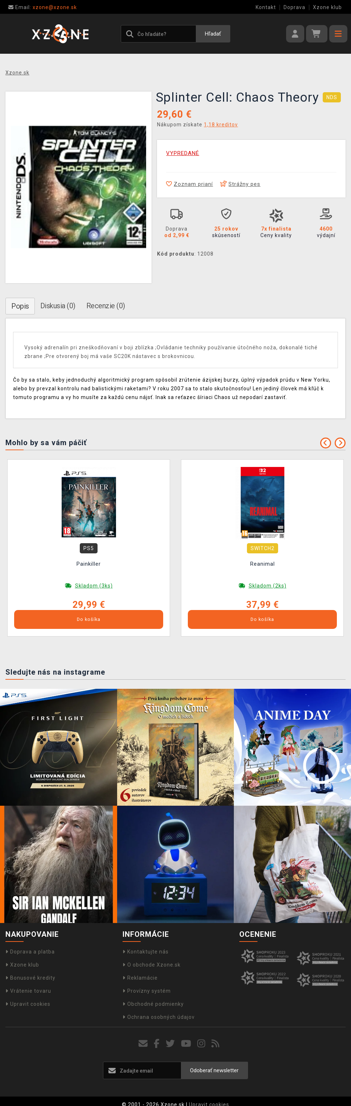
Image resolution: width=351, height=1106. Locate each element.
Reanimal (262, 564)
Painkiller (89, 564)
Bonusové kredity (30, 978)
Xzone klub (327, 7)
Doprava (294, 7)
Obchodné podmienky (153, 1004)
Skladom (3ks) (94, 586)
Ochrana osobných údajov (159, 1017)
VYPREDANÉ (182, 153)
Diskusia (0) (57, 305)
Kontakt (266, 7)
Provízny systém (147, 991)
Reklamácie (140, 978)
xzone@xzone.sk (42, 7)
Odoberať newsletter (214, 1070)
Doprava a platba (30, 952)
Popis (20, 306)
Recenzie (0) (105, 305)
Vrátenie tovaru (28, 991)
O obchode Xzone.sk (152, 965)
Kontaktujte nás (146, 952)
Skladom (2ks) (267, 586)
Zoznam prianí (189, 184)
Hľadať (213, 34)
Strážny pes (240, 184)
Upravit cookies (27, 1004)
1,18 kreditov (221, 124)
